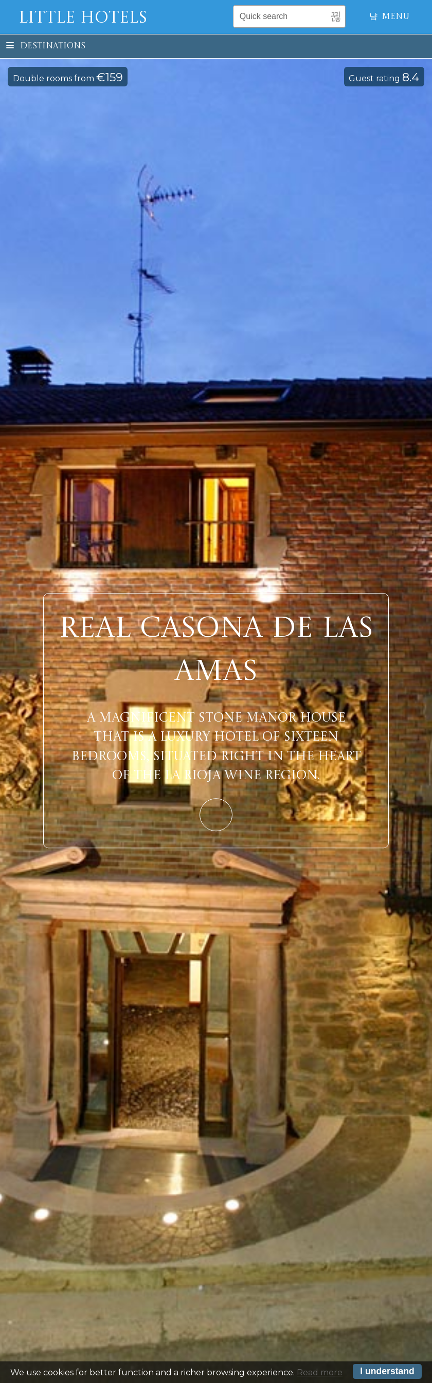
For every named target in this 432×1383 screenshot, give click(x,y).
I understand (387, 1373)
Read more (320, 1373)
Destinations (45, 46)
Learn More (216, 814)
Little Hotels (83, 18)
